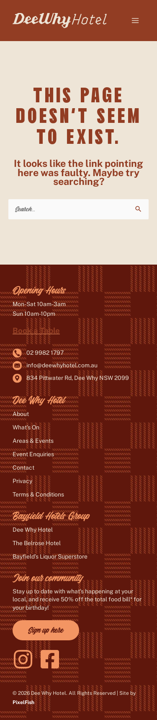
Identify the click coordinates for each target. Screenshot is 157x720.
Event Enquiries (33, 454)
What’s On (26, 427)
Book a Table (36, 330)
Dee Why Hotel (33, 529)
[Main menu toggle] (135, 21)
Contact (23, 467)
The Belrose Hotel (37, 543)
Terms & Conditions (38, 494)
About (21, 414)
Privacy (22, 481)
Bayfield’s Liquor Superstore (50, 556)
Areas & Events (33, 440)
